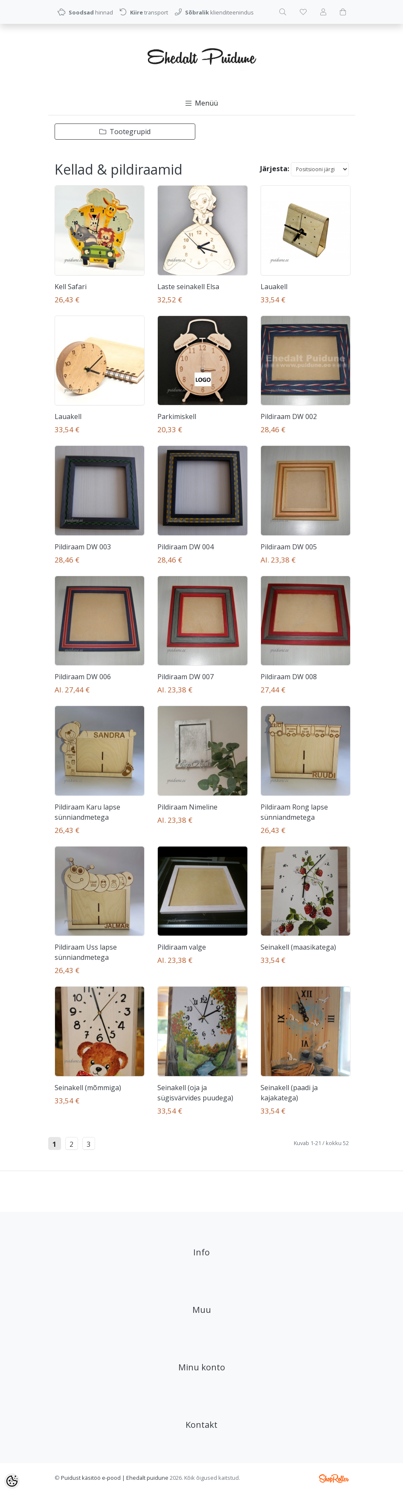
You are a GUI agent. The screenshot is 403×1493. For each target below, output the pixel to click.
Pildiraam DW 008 (289, 676)
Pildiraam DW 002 (289, 416)
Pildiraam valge (181, 947)
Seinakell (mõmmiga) (88, 1087)
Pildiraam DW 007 (185, 676)
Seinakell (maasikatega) (298, 947)
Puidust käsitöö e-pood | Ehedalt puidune (114, 1478)
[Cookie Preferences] (12, 1481)
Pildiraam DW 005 (289, 546)
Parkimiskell (176, 416)
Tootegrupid (125, 131)
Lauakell (274, 286)
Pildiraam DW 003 (83, 546)
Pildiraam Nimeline (187, 807)
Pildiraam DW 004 (185, 546)
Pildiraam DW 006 (83, 676)
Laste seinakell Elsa (188, 286)
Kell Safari (71, 286)
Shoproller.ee (334, 1478)
